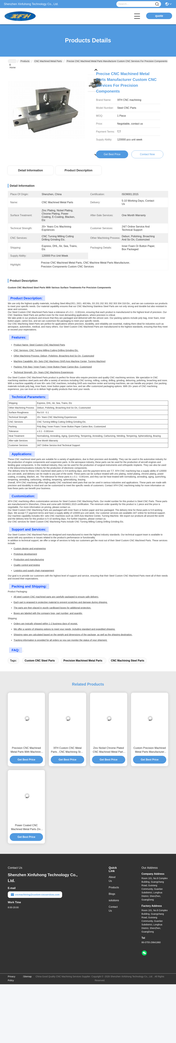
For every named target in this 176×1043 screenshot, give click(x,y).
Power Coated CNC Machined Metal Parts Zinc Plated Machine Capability (26, 827)
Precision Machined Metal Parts (82, 660)
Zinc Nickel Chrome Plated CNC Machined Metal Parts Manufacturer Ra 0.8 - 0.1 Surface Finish (108, 750)
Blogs (112, 894)
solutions (114, 900)
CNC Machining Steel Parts (127, 660)
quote (159, 15)
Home (12, 61)
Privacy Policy (11, 978)
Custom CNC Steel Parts (40, 660)
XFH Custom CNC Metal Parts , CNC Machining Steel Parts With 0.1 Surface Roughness (67, 750)
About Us (112, 879)
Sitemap (27, 976)
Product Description (78, 170)
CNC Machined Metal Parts (48, 61)
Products (24, 61)
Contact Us (113, 908)
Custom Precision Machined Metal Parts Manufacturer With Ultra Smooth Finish (150, 750)
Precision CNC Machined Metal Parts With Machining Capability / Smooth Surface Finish (26, 750)
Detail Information (30, 170)
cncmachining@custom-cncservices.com (35, 894)
